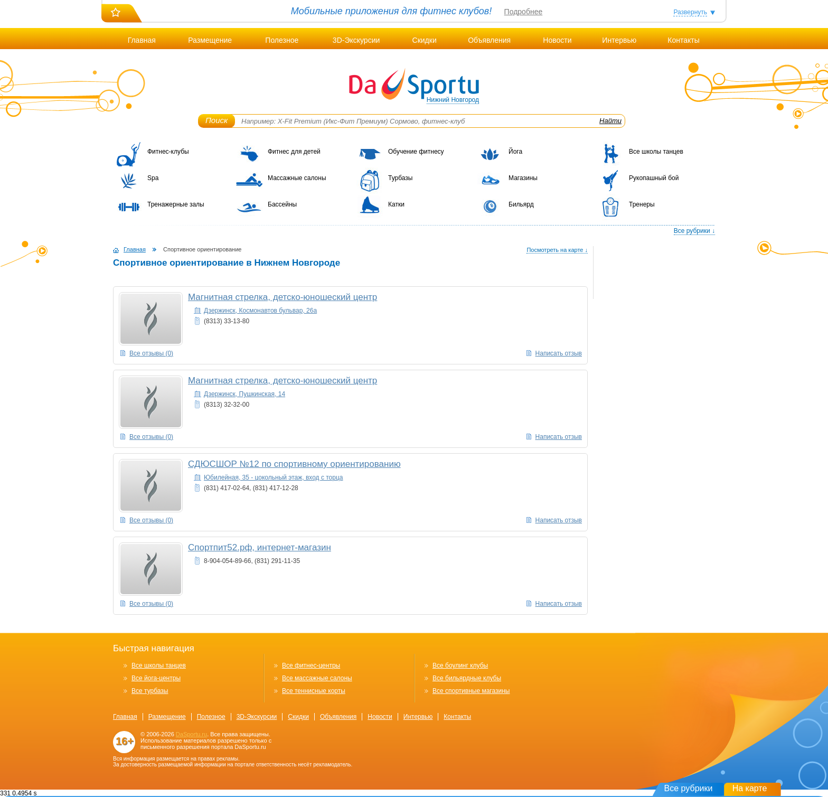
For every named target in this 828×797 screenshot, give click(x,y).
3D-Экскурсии (356, 40)
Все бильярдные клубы (466, 678)
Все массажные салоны (317, 678)
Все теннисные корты (313, 691)
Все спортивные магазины (471, 691)
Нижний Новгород (453, 100)
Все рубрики (688, 788)
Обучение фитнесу (416, 151)
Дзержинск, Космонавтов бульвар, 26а (260, 310)
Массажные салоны (297, 178)
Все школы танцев (656, 151)
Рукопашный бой (654, 178)
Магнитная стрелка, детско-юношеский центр (282, 297)
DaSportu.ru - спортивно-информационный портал (414, 84)
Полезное (281, 40)
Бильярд (521, 204)
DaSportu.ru (191, 734)
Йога (515, 151)
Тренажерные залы (175, 204)
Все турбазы (149, 691)
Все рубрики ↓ (694, 231)
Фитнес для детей (294, 151)
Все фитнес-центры (311, 665)
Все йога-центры (156, 678)
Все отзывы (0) (151, 353)
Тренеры (642, 204)
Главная (142, 40)
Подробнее (523, 11)
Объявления (489, 40)
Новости (557, 40)
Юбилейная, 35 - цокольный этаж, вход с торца (273, 477)
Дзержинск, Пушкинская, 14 (244, 394)
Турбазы (400, 178)
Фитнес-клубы (168, 151)
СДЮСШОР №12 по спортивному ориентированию (294, 464)
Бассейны (282, 204)
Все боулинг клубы (460, 665)
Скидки (424, 40)
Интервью (619, 40)
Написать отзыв (558, 353)
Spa (152, 178)
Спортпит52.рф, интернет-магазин (259, 547)
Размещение (210, 40)
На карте (749, 788)
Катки (396, 204)
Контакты (683, 40)
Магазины (523, 178)
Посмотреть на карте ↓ (557, 250)
